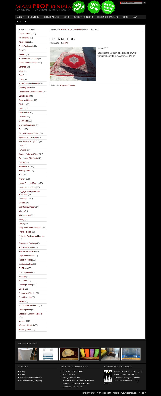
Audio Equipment (26, 46)
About (20, 17)
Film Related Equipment (29, 142)
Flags (21, 146)
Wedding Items (25, 329)
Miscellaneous (25, 215)
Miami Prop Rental (66, 7)
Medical (22, 203)
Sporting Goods (25, 285)
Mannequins (24, 199)
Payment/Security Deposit (31, 377)
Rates (22, 374)
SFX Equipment (25, 272)
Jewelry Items (24, 171)
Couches (22, 117)
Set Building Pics (26, 264)
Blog (125, 17)
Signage (22, 276)
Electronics (23, 121)
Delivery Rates (51, 17)
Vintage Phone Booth (71, 377)
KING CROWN (69, 374)
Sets (66, 17)
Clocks (21, 108)
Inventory (33, 17)
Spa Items (23, 281)
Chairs (21, 104)
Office (21, 224)
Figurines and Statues (28, 137)
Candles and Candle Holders (30, 92)
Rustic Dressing (25, 260)
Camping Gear (25, 88)
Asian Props (24, 42)
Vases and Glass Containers (30, 314)
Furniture (22, 150)
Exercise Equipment (27, 125)
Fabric (21, 129)
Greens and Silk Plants (28, 158)
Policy (22, 371)
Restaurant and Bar (27, 252)
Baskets (22, 54)
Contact (21, 22)
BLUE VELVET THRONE (73, 371)
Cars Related (24, 96)
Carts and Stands (26, 100)
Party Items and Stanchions (30, 228)
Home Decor (24, 166)
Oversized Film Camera (72, 387)
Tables (21, 301)
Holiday (22, 162)
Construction (24, 112)
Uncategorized (25, 310)
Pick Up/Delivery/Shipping (31, 381)
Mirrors (22, 211)
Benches (22, 67)
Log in (144, 393)
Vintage (22, 321)
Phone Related (25, 232)
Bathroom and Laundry (28, 59)
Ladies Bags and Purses (29, 183)
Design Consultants (107, 17)
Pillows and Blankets (27, 243)
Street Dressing (25, 297)
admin (65, 43)
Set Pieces (23, 268)
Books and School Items (29, 83)
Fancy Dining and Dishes (29, 133)
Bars (21, 50)
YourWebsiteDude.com (131, 393)
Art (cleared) (24, 38)
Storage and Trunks (27, 293)
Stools (21, 289)
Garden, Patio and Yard (28, 154)
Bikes (21, 71)
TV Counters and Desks (28, 305)
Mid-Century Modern (27, 207)
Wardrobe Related (26, 325)
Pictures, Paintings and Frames (32, 236)
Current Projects (83, 17)
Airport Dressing (25, 34)
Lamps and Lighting (27, 187)
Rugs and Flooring (67, 85)
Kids (20, 175)
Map (135, 17)
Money (21, 219)
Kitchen (22, 179)
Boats (21, 79)
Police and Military (26, 247)
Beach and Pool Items (28, 63)
